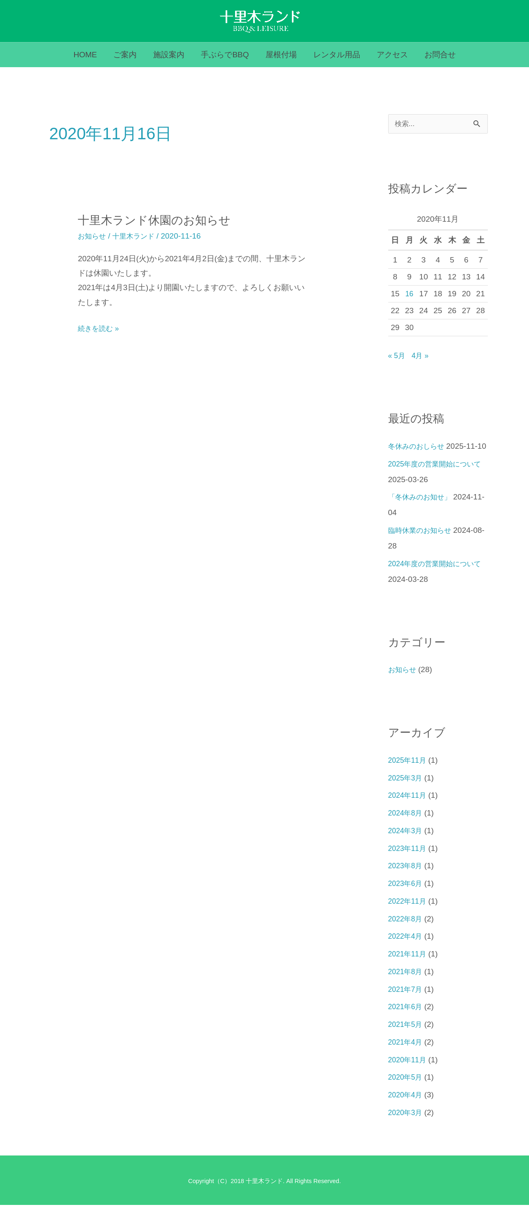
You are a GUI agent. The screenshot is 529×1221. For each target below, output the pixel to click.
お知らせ (93, 236)
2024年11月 (409, 811)
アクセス (390, 54)
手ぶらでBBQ (225, 54)
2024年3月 (407, 846)
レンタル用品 (335, 54)
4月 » (422, 356)
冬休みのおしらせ (419, 446)
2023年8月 (407, 881)
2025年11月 (409, 776)
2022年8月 (407, 934)
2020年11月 (409, 1075)
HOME (88, 54)
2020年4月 (407, 1110)
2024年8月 (407, 829)
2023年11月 (409, 864)
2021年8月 (407, 987)
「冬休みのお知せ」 (423, 513)
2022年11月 (409, 917)
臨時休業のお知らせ (423, 546)
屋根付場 (280, 54)
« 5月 (397, 356)
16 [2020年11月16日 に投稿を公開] (409, 294)
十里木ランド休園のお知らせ (159, 220)
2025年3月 (407, 794)
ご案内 (127, 54)
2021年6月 (407, 1022)
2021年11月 (409, 970)
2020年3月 (407, 1128)
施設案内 (170, 54)
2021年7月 (407, 1005)
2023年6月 (407, 899)
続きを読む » (101, 328)
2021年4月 (407, 1058)
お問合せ (437, 54)
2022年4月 (407, 952)
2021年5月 (407, 1040)
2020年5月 (407, 1093)
